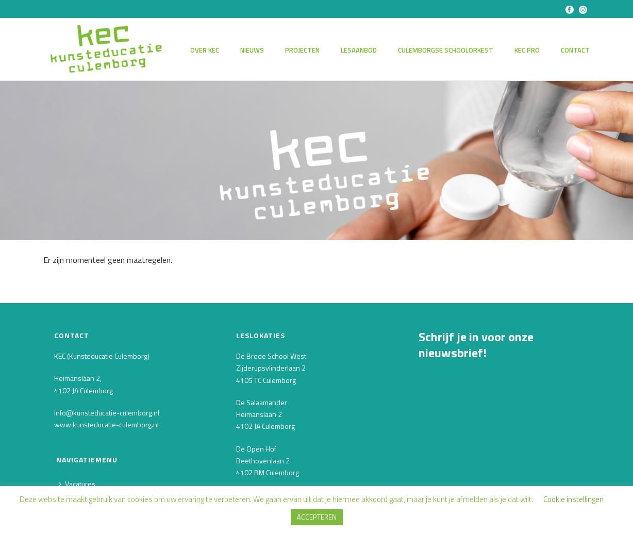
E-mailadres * (443, 388)
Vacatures (77, 483)
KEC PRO (527, 50)
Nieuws (252, 50)
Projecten (302, 50)
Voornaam (438, 424)
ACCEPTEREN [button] (317, 517)
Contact (575, 50)
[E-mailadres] (496, 405)
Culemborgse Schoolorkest (445, 50)
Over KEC (204, 50)
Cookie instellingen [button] (573, 499)
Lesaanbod (359, 50)
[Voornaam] (496, 440)
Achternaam (441, 460)
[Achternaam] (496, 476)
